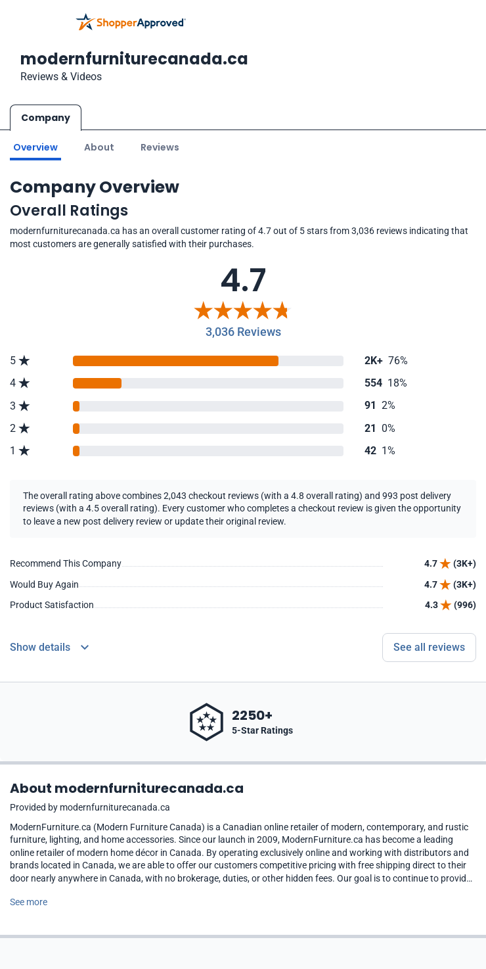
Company (45, 117)
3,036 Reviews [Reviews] (243, 332)
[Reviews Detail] (49, 646)
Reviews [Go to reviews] (160, 146)
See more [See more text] (28, 901)
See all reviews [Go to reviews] (429, 646)
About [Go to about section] (99, 146)
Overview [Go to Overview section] (35, 146)
